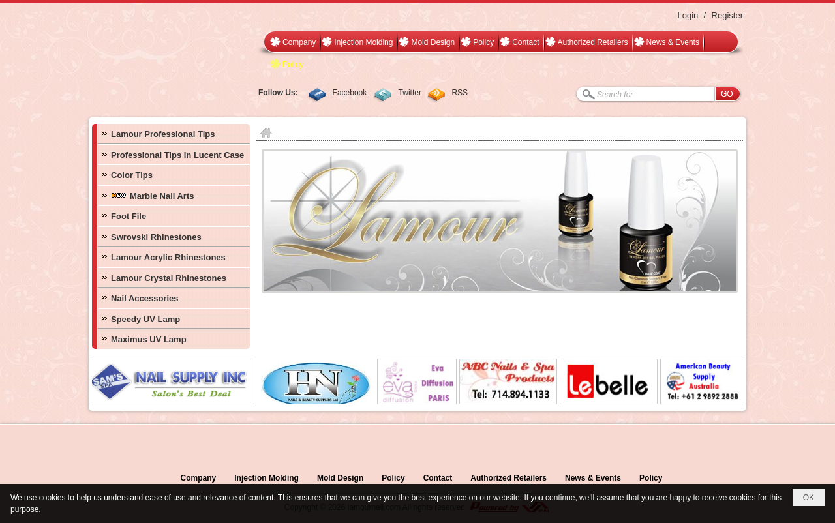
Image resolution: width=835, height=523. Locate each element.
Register (727, 15)
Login (687, 15)
